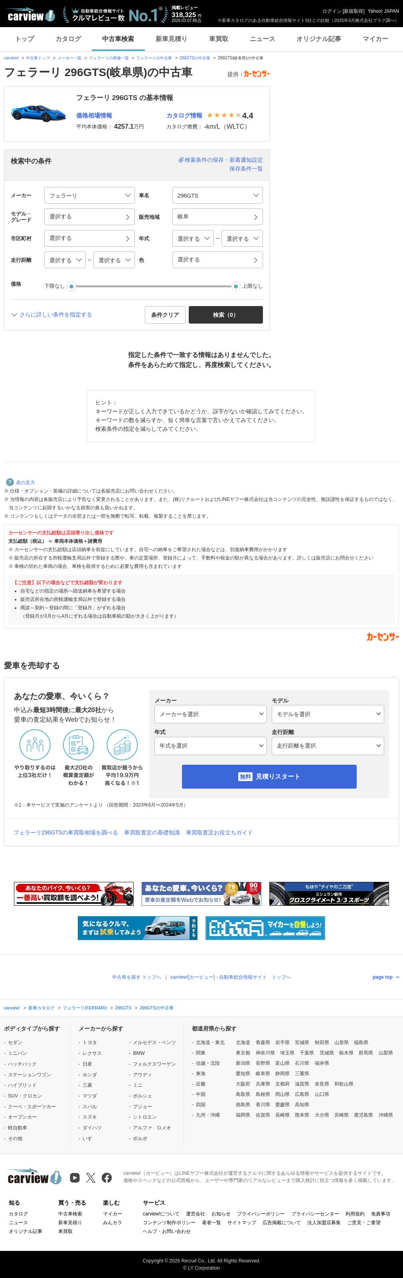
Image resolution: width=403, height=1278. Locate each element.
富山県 (282, 1063)
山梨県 (386, 1053)
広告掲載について (282, 1222)
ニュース (262, 38)
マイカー (375, 38)
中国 (200, 1094)
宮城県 (302, 1042)
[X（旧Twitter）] (90, 1177)
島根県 (263, 1094)
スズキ (90, 1117)
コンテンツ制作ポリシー (169, 1222)
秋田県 (322, 1042)
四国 (200, 1104)
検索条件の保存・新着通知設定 (224, 160)
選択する (189, 259)
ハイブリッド (22, 1085)
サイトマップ (241, 1222)
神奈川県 (265, 1053)
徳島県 (243, 1104)
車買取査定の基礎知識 (152, 832)
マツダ (90, 1096)
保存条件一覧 (246, 168)
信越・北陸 (208, 1063)
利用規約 (355, 1214)
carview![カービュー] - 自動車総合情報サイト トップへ (231, 977)
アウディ (142, 1075)
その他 (15, 1138)
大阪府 (243, 1084)
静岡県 (282, 1073)
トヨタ (90, 1042)
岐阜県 (263, 1073)
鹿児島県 (363, 1115)
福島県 (361, 1042)
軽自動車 (17, 1128)
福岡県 (243, 1115)
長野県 (263, 1063)
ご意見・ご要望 (364, 1222)
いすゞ (90, 1138)
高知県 (302, 1104)
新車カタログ (41, 1007)
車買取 (218, 38)
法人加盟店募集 (324, 1222)
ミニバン (17, 1053)
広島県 (302, 1094)
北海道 (243, 1042)
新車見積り (172, 38)
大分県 (322, 1115)
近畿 (200, 1084)
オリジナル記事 (318, 38)
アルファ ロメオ (152, 1128)
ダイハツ (92, 1128)
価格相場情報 (94, 115)
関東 (200, 1053)
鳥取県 (243, 1094)
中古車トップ (38, 58)
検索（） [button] (226, 315)
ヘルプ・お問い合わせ (167, 1231)
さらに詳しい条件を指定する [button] (56, 314)
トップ (24, 38)
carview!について (161, 1214)
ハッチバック (22, 1064)
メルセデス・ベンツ (154, 1042)
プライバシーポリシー (261, 1214)
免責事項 (380, 1214)
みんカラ (112, 1222)
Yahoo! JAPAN (383, 11)
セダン (15, 1042)
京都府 (282, 1084)
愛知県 (243, 1073)
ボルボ (140, 1138)
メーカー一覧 (69, 58)
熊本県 (302, 1115)
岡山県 (282, 1094)
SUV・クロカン (25, 1096)
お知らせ (221, 1214)
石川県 (302, 1063)
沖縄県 (386, 1115)
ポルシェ (142, 1096)
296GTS (123, 1007)
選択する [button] (60, 216)
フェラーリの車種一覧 (109, 58)
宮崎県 (341, 1115)
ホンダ (90, 1075)
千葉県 (307, 1053)
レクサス (92, 1053)
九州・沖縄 (208, 1115)
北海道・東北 (210, 1042)
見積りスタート (278, 776)
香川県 (263, 1104)
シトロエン (145, 1117)
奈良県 (322, 1084)
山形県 (341, 1042)
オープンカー (22, 1117)
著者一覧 (211, 1222)
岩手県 (282, 1042)
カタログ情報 (184, 115)
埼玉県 (287, 1053)
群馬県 (366, 1053)
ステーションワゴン (29, 1075)
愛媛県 (282, 1104)
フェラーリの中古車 (154, 58)
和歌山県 (344, 1084)
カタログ (68, 38)
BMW (138, 1053)
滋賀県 (302, 1084)
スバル (90, 1106)
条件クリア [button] (165, 315)
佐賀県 (263, 1115)
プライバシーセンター (315, 1214)
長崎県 (282, 1115)
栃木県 (346, 1053)
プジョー (142, 1106)
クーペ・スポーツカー (32, 1106)
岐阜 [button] (183, 216)
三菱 (87, 1085)
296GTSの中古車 (195, 58)
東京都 (243, 1053)
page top (383, 977)
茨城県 (327, 1053)
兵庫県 (263, 1084)
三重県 (302, 1073)
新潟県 (243, 1063)
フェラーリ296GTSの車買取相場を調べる (66, 832)
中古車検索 (118, 38)
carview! (11, 58)
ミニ (137, 1085)
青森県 (263, 1042)
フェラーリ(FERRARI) (85, 1007)
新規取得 (353, 11)
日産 (87, 1064)
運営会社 (195, 1214)
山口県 (322, 1094)
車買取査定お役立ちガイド (219, 832)
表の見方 (20, 482)
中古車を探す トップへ (136, 977)
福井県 (322, 1063)
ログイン (332, 11)
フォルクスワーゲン (154, 1064)
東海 (200, 1073)
